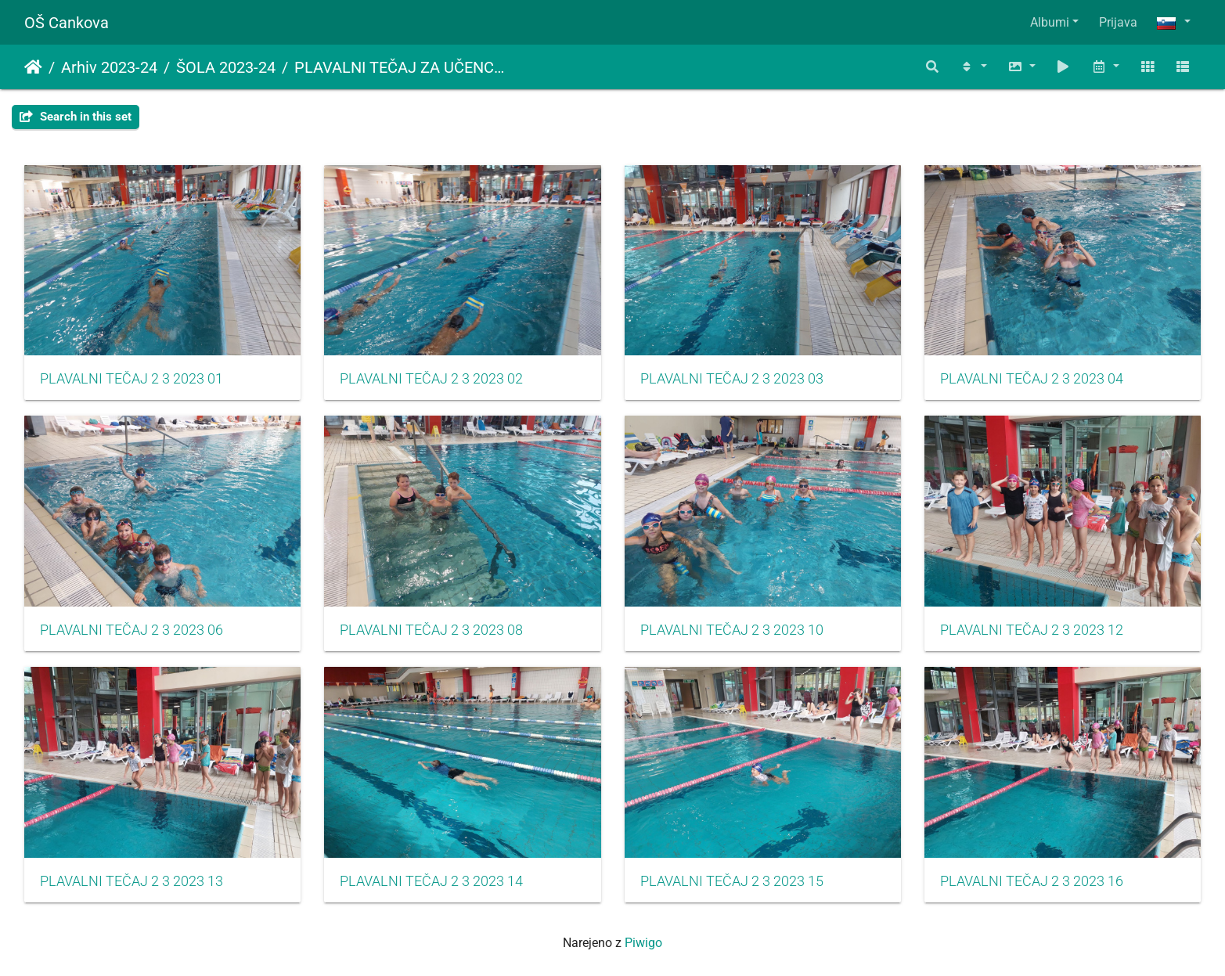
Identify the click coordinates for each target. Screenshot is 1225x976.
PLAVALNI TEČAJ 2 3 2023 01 (131, 379)
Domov (33, 67)
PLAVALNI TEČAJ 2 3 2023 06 (131, 630)
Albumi (1049, 22)
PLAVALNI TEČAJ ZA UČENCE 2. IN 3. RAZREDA (402, 67)
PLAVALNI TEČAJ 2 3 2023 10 (731, 630)
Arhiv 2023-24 (109, 67)
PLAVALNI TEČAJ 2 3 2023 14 (431, 881)
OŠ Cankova (66, 22)
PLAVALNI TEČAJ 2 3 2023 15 (731, 881)
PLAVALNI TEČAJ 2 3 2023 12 (1031, 630)
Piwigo (643, 942)
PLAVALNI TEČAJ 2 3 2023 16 (1031, 881)
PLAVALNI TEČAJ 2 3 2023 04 (1031, 379)
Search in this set (76, 117)
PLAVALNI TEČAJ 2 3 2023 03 (731, 379)
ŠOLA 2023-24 (226, 67)
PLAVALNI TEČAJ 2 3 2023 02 (431, 379)
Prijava (1118, 22)
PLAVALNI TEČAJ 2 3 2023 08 (431, 630)
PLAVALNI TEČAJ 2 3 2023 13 (131, 881)
